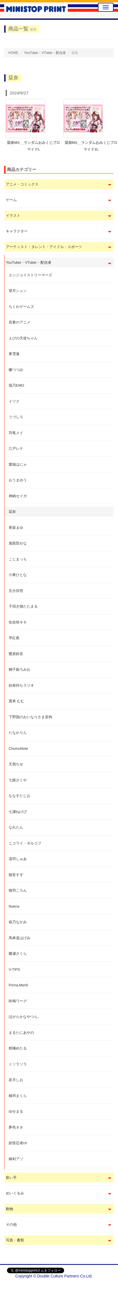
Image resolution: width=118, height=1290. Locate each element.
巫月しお (16, 1080)
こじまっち (18, 559)
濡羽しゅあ (18, 859)
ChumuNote (18, 748)
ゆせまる (16, 1111)
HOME (13, 53)
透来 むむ (16, 701)
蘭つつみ (16, 370)
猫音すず (16, 875)
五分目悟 (16, 591)
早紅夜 (14, 638)
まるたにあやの (21, 1032)
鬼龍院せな (18, 543)
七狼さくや (18, 780)
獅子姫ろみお (19, 669)
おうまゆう (18, 480)
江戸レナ (16, 448)
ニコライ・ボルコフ (25, 843)
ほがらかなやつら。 (25, 1017)
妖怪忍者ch (18, 1143)
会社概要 (103, 1284)
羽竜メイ (16, 433)
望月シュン (18, 291)
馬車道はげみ (19, 938)
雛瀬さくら (18, 953)
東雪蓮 (14, 354)
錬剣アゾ (16, 1159)
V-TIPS (14, 969)
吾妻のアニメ (19, 322)
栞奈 (12, 512)
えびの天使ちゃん (23, 338)
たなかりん (18, 732)
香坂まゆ (16, 527)
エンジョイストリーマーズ (30, 275)
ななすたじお (19, 796)
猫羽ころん (18, 890)
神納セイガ (18, 496)
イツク (14, 401)
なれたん (16, 827)
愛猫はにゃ (18, 464)
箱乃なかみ (18, 922)
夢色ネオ (16, 1127)
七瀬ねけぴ (18, 812)
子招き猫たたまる (23, 606)
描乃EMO (16, 385)
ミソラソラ (18, 1064)
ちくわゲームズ (21, 306)
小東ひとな (18, 575)
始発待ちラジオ (21, 685)
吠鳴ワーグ (18, 1001)
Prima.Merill (18, 985)
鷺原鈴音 (16, 654)
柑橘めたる (18, 1048)
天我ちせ (16, 764)
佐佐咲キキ (18, 622)
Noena (14, 906)
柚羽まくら (18, 1096)
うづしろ (16, 417)
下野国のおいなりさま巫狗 (30, 717)
